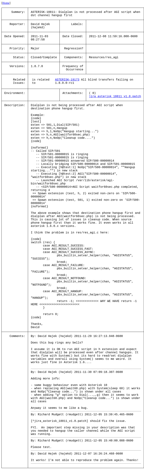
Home (5, 3)
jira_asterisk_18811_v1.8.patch (115, 96)
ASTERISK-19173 (67, 79)
